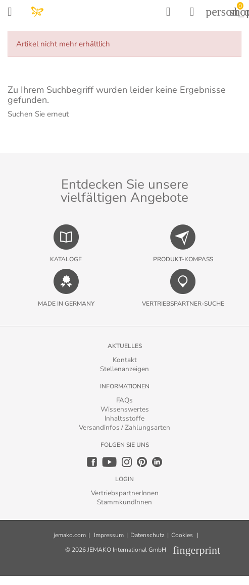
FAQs (124, 400)
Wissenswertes (125, 409)
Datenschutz (147, 535)
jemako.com (70, 535)
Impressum (109, 535)
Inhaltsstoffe (124, 418)
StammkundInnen (124, 502)
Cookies (182, 535)
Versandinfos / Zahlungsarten (124, 427)
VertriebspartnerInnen (125, 493)
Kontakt (125, 360)
